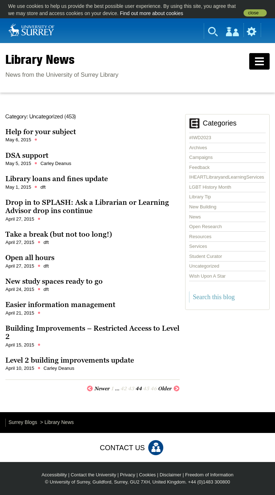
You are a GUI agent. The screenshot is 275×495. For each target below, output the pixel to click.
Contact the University (93, 474)
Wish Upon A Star (207, 276)
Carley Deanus (55, 163)
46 (153, 388)
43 (131, 388)
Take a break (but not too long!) (58, 234)
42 (123, 388)
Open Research (205, 226)
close (253, 12)
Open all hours (29, 257)
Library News (39, 59)
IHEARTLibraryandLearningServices (226, 177)
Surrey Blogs (23, 422)
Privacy (127, 474)
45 (146, 388)
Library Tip (200, 196)
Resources (200, 236)
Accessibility (54, 474)
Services (198, 246)
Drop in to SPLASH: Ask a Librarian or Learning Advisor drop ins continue (87, 206)
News (195, 217)
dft (42, 187)
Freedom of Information (209, 474)
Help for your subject (40, 132)
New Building (202, 206)
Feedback (199, 167)
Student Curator (205, 256)
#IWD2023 (200, 137)
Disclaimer (171, 474)
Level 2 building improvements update (69, 360)
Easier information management (60, 304)
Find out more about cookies (151, 13)
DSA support (26, 155)
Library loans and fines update (56, 179)
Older (169, 388)
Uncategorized (204, 266)
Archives (198, 147)
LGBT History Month (210, 187)
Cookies (147, 474)
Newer (98, 388)
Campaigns (201, 157)
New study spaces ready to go (54, 281)
